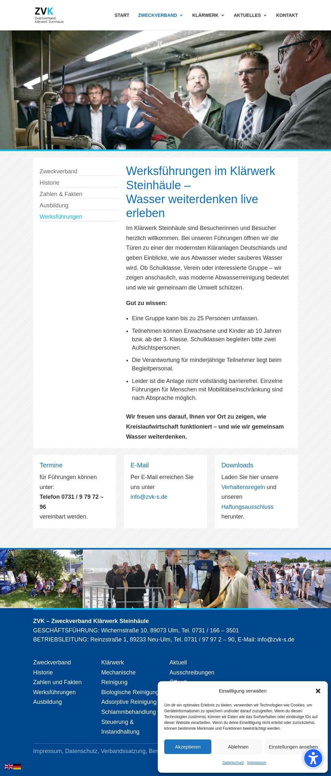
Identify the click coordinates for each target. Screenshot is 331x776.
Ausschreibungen (191, 672)
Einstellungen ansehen (293, 746)
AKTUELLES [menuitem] (247, 15)
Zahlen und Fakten (57, 682)
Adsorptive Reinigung (128, 702)
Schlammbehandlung (128, 712)
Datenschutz (233, 762)
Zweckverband (58, 171)
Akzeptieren (187, 746)
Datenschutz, (83, 751)
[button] (318, 691)
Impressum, (49, 751)
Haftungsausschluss (247, 507)
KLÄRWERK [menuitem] (205, 15)
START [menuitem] (122, 15)
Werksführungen (60, 216)
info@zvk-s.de (149, 497)
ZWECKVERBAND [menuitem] (157, 15)
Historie (49, 183)
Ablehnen (238, 746)
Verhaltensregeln (244, 487)
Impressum (256, 762)
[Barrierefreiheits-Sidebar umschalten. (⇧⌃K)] (313, 758)
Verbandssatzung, (125, 751)
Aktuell (178, 662)
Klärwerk (112, 662)
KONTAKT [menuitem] (287, 15)
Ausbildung (53, 205)
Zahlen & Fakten (60, 194)
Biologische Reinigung (130, 692)
